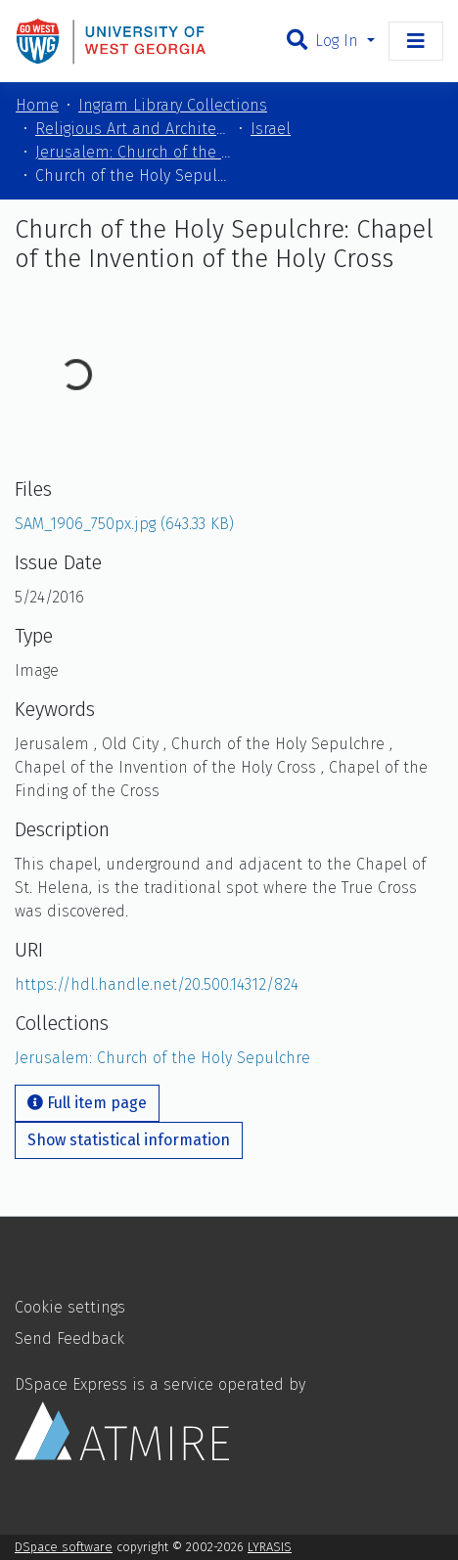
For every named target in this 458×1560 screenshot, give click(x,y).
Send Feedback (69, 1338)
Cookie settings (70, 1307)
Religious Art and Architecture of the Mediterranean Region (133, 128)
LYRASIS (270, 1546)
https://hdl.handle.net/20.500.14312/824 (156, 984)
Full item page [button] (87, 1102)
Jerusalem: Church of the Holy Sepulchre (133, 152)
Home (37, 105)
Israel (271, 128)
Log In (339, 40)
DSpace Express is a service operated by (160, 1417)
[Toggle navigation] (416, 41)
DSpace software (64, 1546)
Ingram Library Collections (172, 105)
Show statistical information (128, 1140)
